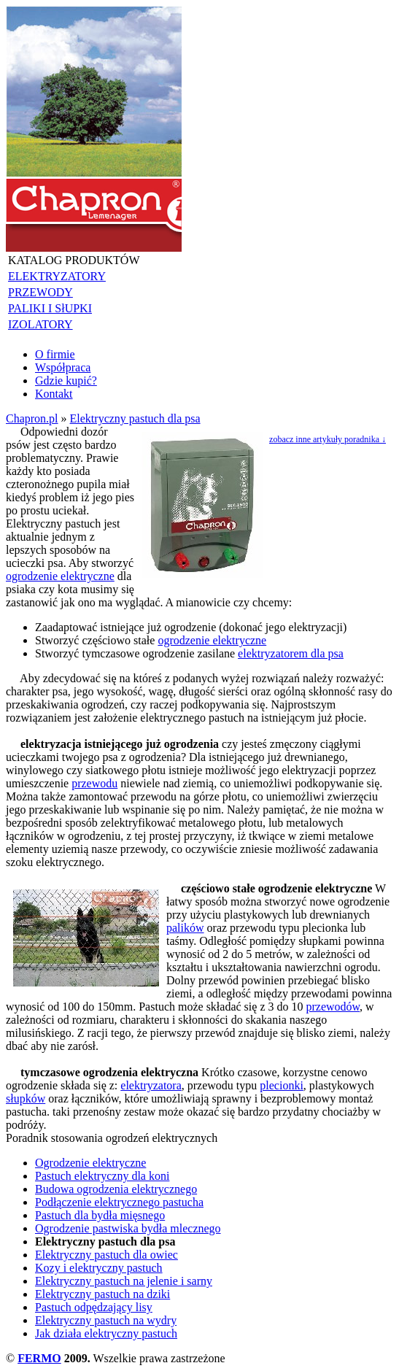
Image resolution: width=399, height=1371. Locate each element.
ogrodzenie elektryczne (60, 576)
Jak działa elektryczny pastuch (106, 1333)
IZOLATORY (40, 324)
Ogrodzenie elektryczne (90, 1162)
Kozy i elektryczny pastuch (99, 1268)
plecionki (281, 1085)
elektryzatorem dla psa (291, 653)
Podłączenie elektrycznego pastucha (119, 1202)
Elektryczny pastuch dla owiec (106, 1254)
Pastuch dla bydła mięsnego (100, 1215)
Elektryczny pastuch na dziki (102, 1294)
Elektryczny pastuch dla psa (135, 418)
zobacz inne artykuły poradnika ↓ (327, 439)
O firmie (55, 354)
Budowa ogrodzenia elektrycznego (116, 1189)
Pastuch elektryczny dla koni (102, 1176)
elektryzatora (151, 1085)
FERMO (39, 1358)
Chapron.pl (32, 418)
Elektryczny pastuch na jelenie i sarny (123, 1281)
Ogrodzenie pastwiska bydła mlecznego (128, 1228)
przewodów (333, 1006)
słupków (25, 1098)
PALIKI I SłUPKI (50, 308)
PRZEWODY (40, 292)
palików (185, 928)
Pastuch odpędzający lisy (93, 1307)
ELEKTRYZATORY (57, 276)
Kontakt (54, 393)
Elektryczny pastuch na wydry (106, 1320)
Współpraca (62, 367)
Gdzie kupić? (66, 380)
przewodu (94, 783)
